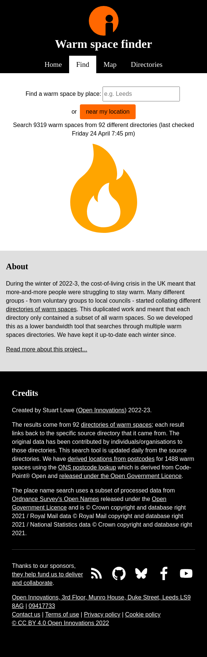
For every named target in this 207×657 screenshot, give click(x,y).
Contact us (26, 614)
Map (110, 64)
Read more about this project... (46, 349)
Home (53, 64)
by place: (89, 94)
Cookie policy (143, 614)
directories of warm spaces (41, 309)
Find (82, 64)
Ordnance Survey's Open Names (55, 499)
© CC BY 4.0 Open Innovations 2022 (60, 623)
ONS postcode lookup (87, 467)
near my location (107, 111)
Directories (146, 64)
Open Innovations (101, 410)
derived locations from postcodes (111, 459)
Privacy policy (102, 614)
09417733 (42, 606)
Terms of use (62, 614)
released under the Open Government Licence (120, 476)
